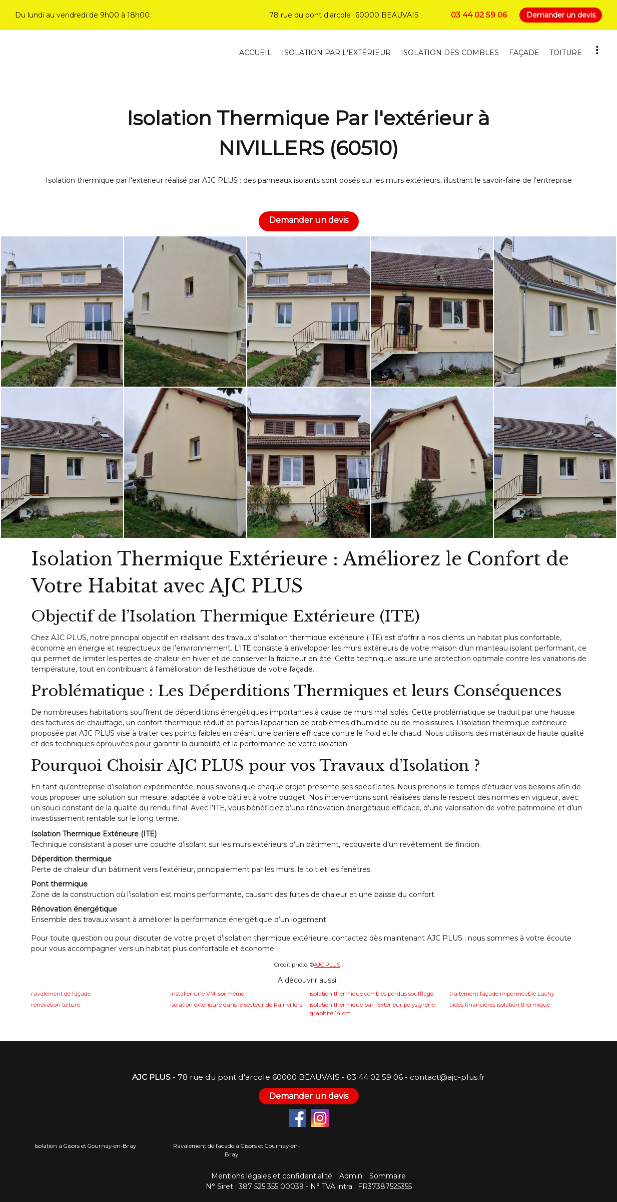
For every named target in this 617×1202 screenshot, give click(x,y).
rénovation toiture (55, 1004)
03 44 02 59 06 (375, 1077)
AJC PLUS (327, 964)
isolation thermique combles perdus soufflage (371, 993)
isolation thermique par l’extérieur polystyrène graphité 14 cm (372, 1009)
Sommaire (387, 1175)
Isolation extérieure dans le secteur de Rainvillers (236, 1004)
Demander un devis (560, 15)
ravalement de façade (61, 993)
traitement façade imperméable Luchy (501, 993)
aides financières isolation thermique (499, 1004)
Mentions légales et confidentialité (271, 1175)
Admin (350, 1175)
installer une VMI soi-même (207, 993)
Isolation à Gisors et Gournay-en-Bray (85, 1145)
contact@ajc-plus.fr (447, 1077)
